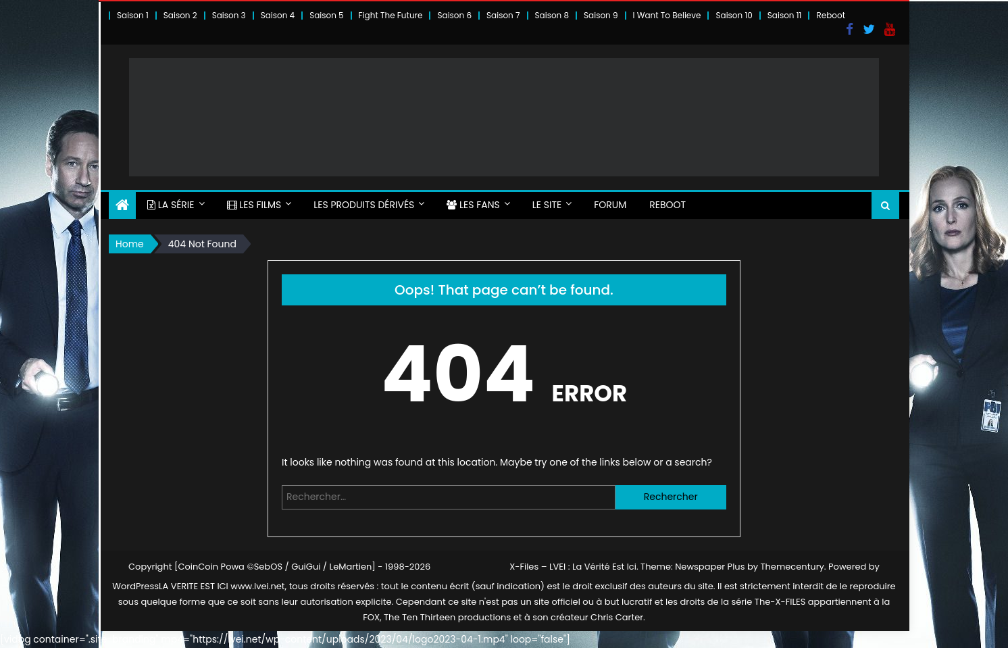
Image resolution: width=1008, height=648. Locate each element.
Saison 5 (326, 15)
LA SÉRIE (171, 204)
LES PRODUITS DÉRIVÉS (363, 204)
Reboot (830, 15)
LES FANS (473, 204)
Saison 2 (180, 15)
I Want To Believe (667, 15)
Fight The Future (391, 15)
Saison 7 (503, 15)
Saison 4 (278, 15)
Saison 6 (454, 15)
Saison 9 (601, 15)
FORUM (610, 204)
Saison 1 (133, 15)
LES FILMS (254, 204)
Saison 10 (733, 15)
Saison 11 (784, 15)
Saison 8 (552, 15)
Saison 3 (229, 15)
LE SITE (546, 204)
